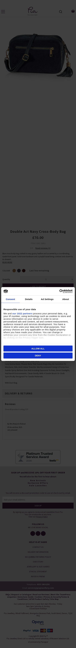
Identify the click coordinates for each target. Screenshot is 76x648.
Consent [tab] (10, 299)
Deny (38, 355)
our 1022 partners (22, 313)
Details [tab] (29, 299)
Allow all (38, 348)
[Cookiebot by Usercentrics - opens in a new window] (59, 291)
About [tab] (65, 299)
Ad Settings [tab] (47, 299)
